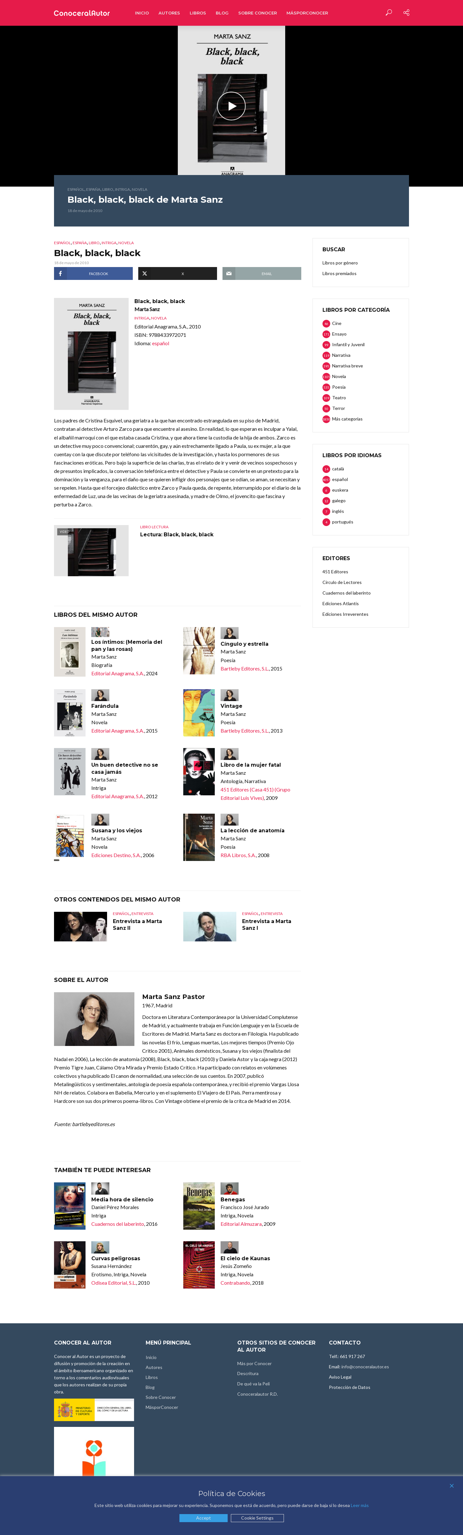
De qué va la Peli (253, 1384)
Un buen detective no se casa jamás (125, 768)
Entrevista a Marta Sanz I (267, 925)
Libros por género (340, 262)
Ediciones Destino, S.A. (116, 855)
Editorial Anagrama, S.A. (117, 673)
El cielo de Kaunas (246, 1259)
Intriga (122, 189)
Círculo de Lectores (342, 582)
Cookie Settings (257, 1518)
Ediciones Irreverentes (345, 614)
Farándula (105, 706)
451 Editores (335, 571)
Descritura (248, 1373)
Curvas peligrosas (116, 1259)
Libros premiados (339, 273)
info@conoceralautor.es (365, 1367)
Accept (203, 1518)
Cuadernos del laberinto (117, 1224)
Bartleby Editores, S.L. (245, 668)
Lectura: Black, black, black (177, 535)
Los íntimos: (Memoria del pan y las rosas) (127, 645)
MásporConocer (307, 12)
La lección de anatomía (253, 831)
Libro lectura (154, 526)
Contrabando (235, 1283)
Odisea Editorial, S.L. (113, 1283)
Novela (139, 189)
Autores (169, 12)
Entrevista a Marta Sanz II (138, 925)
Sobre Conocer (257, 12)
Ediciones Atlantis (340, 603)
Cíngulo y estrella (245, 644)
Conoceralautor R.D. (257, 1394)
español (76, 189)
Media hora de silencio (122, 1200)
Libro (107, 189)
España (93, 189)
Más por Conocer (254, 1363)
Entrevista (142, 913)
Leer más (360, 1505)
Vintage (231, 706)
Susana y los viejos (117, 831)
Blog (222, 12)
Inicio (142, 12)
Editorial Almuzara (241, 1224)
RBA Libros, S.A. (238, 855)
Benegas (233, 1200)
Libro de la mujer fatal (251, 765)
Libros (198, 12)
